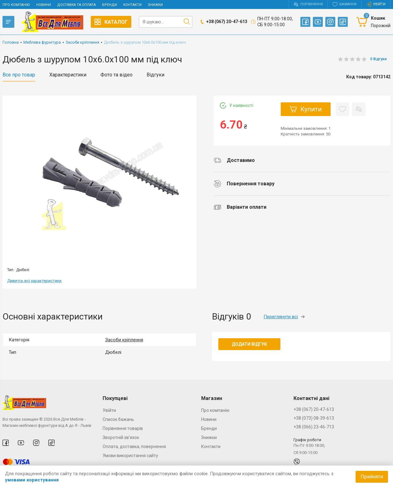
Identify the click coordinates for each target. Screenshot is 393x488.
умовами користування (32, 480)
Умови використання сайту (130, 455)
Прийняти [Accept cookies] (372, 477)
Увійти (109, 410)
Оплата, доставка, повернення (134, 446)
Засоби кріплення (124, 340)
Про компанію (16, 5)
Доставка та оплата (76, 5)
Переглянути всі (284, 317)
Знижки (155, 5)
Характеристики (67, 75)
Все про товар (18, 75)
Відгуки (155, 75)
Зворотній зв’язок (121, 437)
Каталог (111, 22)
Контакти (132, 5)
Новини (43, 5)
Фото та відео (116, 75)
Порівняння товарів (123, 428)
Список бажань (118, 419)
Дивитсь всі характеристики (34, 280)
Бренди (109, 5)
